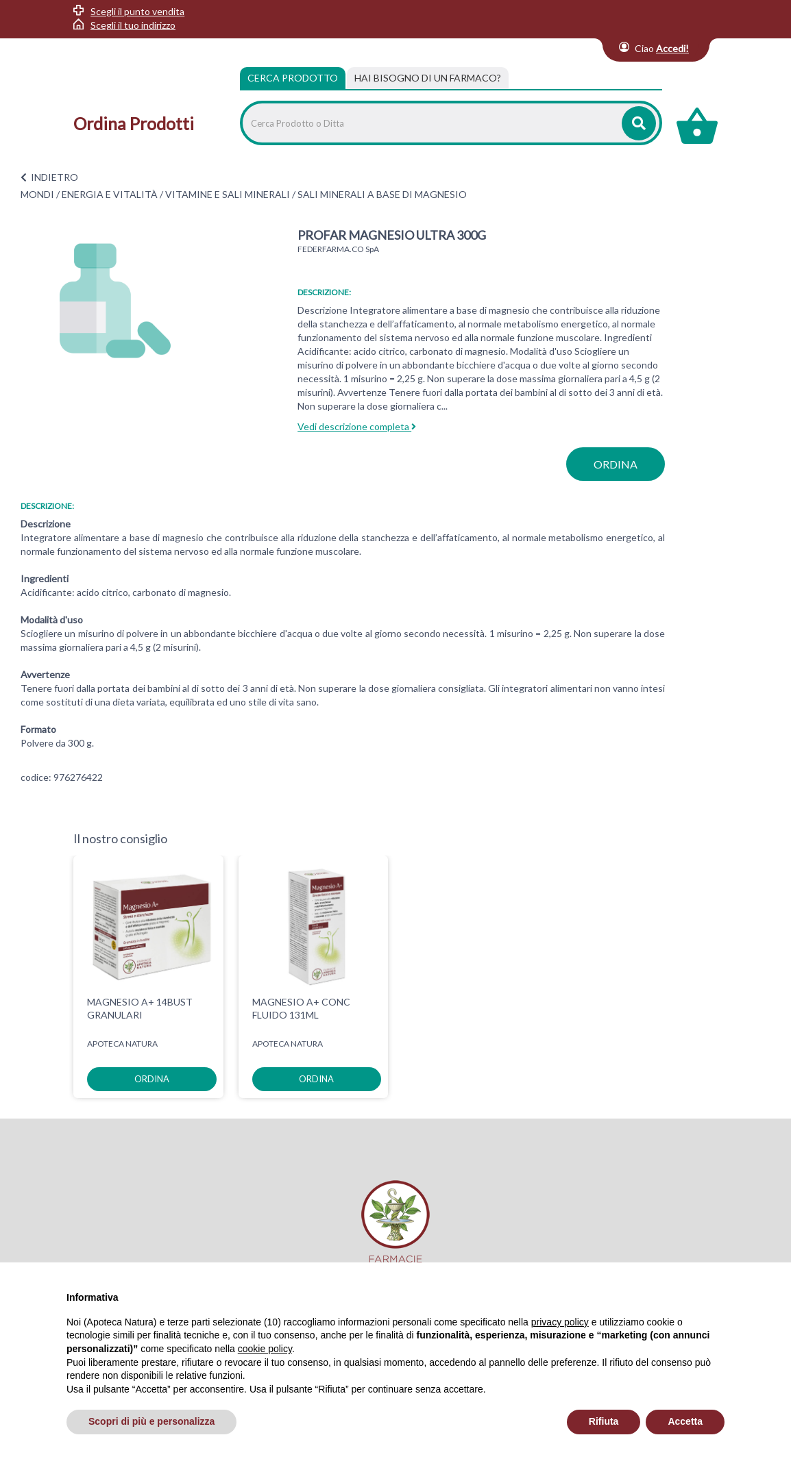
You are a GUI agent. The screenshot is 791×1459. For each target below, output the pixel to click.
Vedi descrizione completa (356, 426)
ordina (615, 464)
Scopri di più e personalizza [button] (151, 1421)
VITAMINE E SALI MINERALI (227, 194)
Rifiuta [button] (604, 1421)
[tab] (428, 78)
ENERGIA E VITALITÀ (110, 194)
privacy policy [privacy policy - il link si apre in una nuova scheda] (560, 1322)
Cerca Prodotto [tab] (292, 78)
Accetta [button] (685, 1421)
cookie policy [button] (265, 1348)
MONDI (37, 194)
